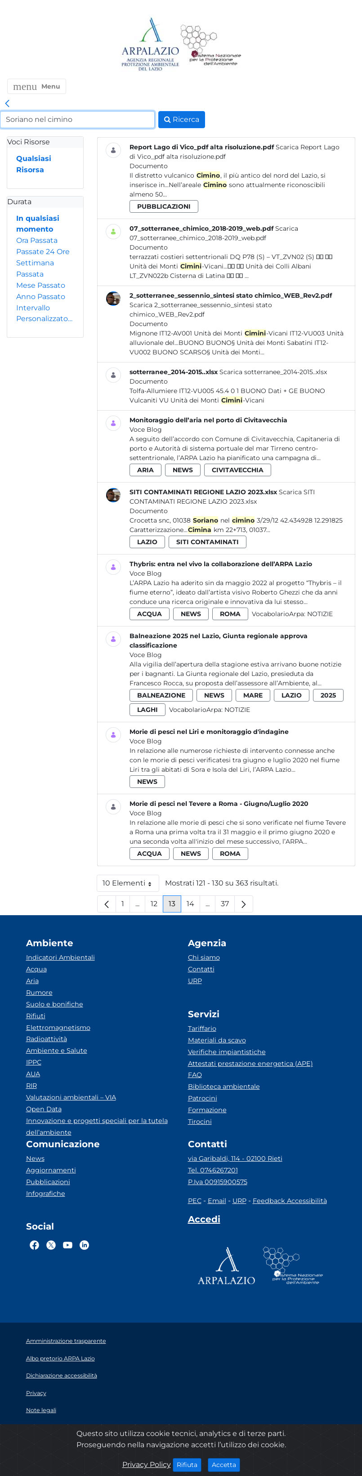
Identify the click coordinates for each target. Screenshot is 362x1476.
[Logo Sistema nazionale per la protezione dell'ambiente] (211, 44)
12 (157, 905)
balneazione (161, 695)
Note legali (41, 1410)
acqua (149, 614)
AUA (33, 1074)
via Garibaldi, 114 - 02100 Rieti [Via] (235, 1158)
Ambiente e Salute (56, 1051)
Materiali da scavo (217, 1040)
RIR (31, 1086)
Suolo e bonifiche (54, 1004)
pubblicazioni (164, 206)
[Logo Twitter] (51, 1244)
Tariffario (202, 1028)
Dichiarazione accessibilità (61, 1375)
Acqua (36, 969)
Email (217, 1201)
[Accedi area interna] (204, 1221)
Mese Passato (40, 285)
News (35, 1158)
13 (175, 905)
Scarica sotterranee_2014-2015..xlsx (273, 372)
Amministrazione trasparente (66, 1340)
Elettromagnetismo (58, 1028)
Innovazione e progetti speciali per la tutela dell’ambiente (97, 1126)
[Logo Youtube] (67, 1244)
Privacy (36, 1393)
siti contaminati (207, 542)
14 (193, 905)
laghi (147, 710)
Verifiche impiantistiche (227, 1052)
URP (195, 981)
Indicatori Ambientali (60, 957)
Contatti (201, 969)
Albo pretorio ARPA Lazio (60, 1358)
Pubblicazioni (48, 1182)
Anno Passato (40, 296)
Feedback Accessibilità (290, 1201)
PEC (194, 1201)
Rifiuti (35, 1016)
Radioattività (46, 1039)
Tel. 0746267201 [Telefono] (213, 1170)
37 (228, 905)
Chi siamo (204, 957)
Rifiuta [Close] (189, 1464)
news (183, 470)
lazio (147, 542)
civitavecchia (238, 470)
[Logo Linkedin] (84, 1244)
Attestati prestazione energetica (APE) (250, 1064)
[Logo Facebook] (34, 1244)
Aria (32, 981)
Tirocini (200, 1122)
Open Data (44, 1109)
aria (145, 470)
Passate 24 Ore (43, 251)
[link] (7, 104)
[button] (36, 86)
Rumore (39, 992)
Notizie (320, 614)
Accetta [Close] (226, 1464)
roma (230, 614)
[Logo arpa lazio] (150, 44)
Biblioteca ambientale (224, 1086)
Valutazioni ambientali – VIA (71, 1097)
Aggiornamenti (51, 1170)
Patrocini (202, 1098)
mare (253, 695)
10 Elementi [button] (131, 885)
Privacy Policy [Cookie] (146, 1464)
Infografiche (45, 1194)
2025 (328, 695)
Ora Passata (37, 240)
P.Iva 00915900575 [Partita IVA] (217, 1182)
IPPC (33, 1062)
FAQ (195, 1075)
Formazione (207, 1110)
